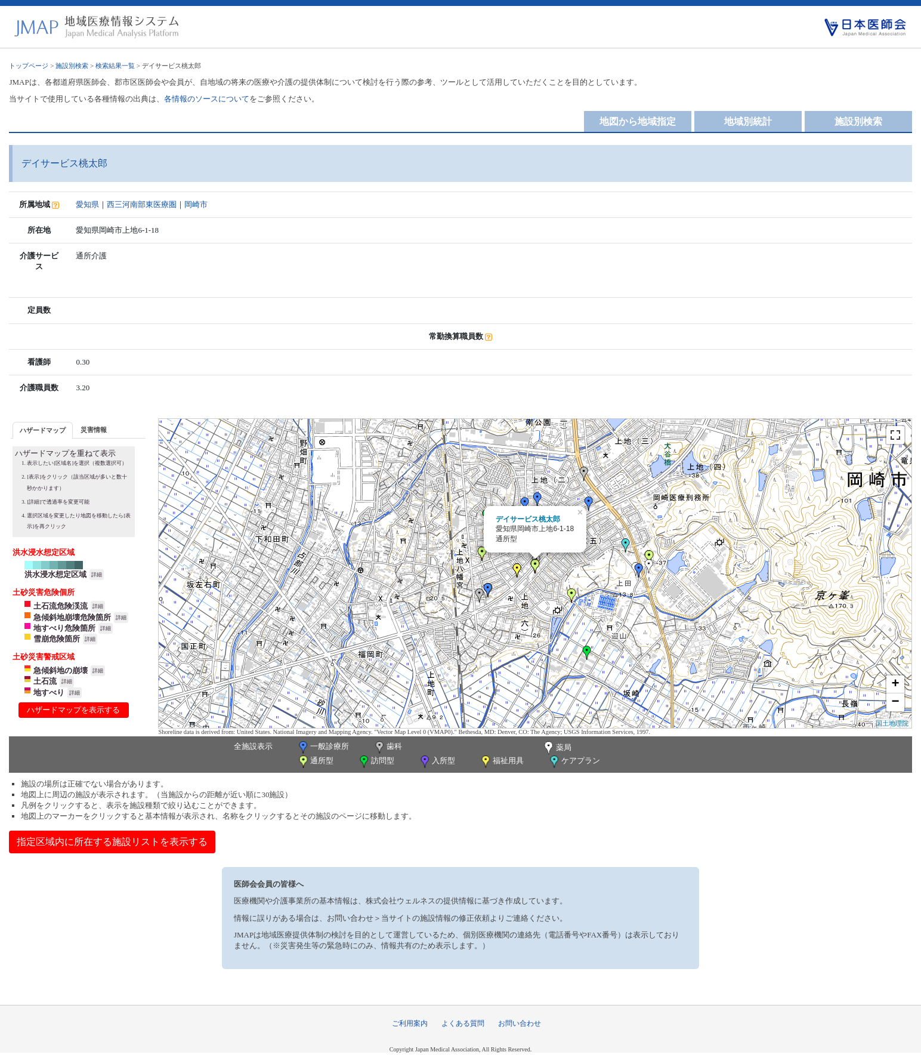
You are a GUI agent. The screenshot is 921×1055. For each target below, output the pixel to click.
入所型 (436, 761)
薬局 (556, 748)
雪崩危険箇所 (56, 638)
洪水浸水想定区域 (55, 574)
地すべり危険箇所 (64, 628)
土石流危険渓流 (60, 605)
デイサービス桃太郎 (528, 519)
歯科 (387, 747)
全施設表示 (253, 746)
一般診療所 (322, 747)
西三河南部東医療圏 (142, 204)
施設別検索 (71, 65)
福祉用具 (501, 761)
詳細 (96, 575)
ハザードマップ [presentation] (43, 430)
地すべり (48, 692)
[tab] (43, 430)
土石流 (45, 681)
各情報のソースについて (206, 98)
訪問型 (375, 761)
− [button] (895, 702)
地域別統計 (748, 121)
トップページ (28, 65)
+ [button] (895, 684)
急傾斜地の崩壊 (60, 670)
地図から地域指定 (637, 121)
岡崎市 (196, 204)
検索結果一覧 (115, 65)
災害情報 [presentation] (94, 429)
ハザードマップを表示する (73, 709)
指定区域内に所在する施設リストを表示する (112, 842)
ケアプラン (574, 761)
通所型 (314, 761)
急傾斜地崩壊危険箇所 (72, 617)
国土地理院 (892, 723)
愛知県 (87, 204)
